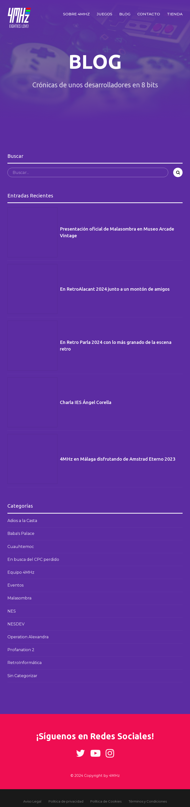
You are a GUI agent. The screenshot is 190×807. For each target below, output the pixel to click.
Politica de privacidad (65, 801)
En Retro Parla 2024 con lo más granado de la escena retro (115, 345)
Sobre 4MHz (76, 14)
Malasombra (19, 598)
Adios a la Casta (22, 520)
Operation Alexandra (27, 637)
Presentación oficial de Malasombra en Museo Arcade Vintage (117, 232)
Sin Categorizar (22, 675)
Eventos (15, 585)
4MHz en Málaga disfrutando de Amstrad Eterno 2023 (117, 459)
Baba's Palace (20, 533)
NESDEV (15, 624)
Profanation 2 (20, 649)
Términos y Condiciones (148, 801)
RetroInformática (24, 662)
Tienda (175, 14)
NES (11, 611)
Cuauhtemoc (20, 546)
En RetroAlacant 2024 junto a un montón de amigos (115, 289)
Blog (124, 14)
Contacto (148, 14)
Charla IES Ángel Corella (85, 402)
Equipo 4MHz (20, 572)
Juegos (104, 14)
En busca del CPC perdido (33, 559)
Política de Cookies (105, 801)
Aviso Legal (32, 801)
